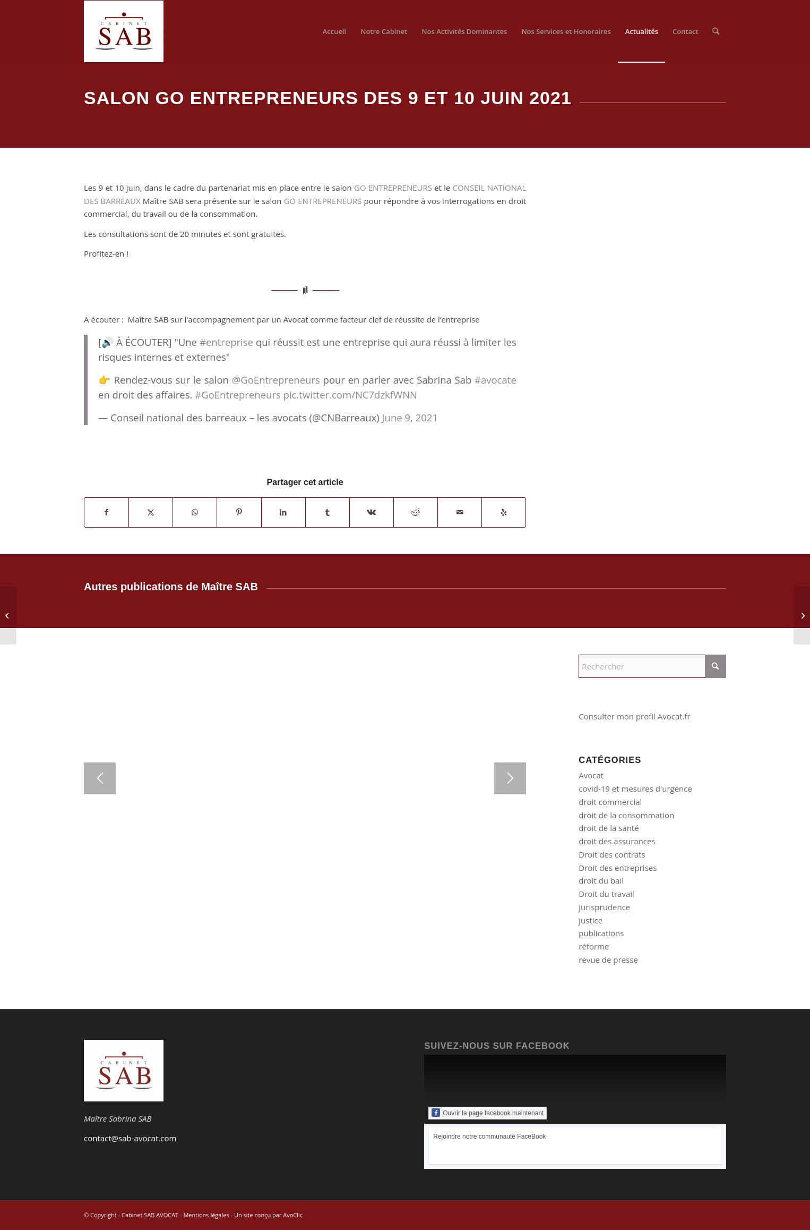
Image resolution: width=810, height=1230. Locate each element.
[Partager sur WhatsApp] (195, 512)
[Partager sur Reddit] (415, 512)
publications (601, 933)
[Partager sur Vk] (371, 512)
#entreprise (226, 342)
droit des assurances (617, 841)
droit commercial (610, 801)
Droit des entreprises (618, 867)
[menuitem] (335, 31)
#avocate (495, 379)
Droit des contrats (612, 854)
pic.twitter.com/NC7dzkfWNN (350, 394)
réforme (594, 946)
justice (590, 920)
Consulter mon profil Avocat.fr (634, 716)
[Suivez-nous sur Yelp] (503, 512)
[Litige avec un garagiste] (802, 615)
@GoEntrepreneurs (276, 379)
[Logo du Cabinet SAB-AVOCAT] (123, 31)
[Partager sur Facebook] (106, 512)
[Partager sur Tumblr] (327, 512)
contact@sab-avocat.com (130, 1138)
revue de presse (608, 959)
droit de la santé (609, 827)
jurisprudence (604, 907)
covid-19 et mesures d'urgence (635, 788)
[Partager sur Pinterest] (239, 512)
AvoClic (293, 1215)
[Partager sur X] (151, 512)
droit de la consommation (626, 815)
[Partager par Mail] (459, 512)
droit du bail (601, 880)
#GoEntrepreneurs (238, 394)
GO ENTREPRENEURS (393, 187)
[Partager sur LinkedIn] (283, 512)
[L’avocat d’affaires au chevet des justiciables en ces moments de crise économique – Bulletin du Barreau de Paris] (8, 615)
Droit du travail (606, 893)
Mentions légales (206, 1215)
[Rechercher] (715, 31)
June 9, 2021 (410, 417)
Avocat (591, 775)
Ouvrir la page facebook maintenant (488, 1112)
